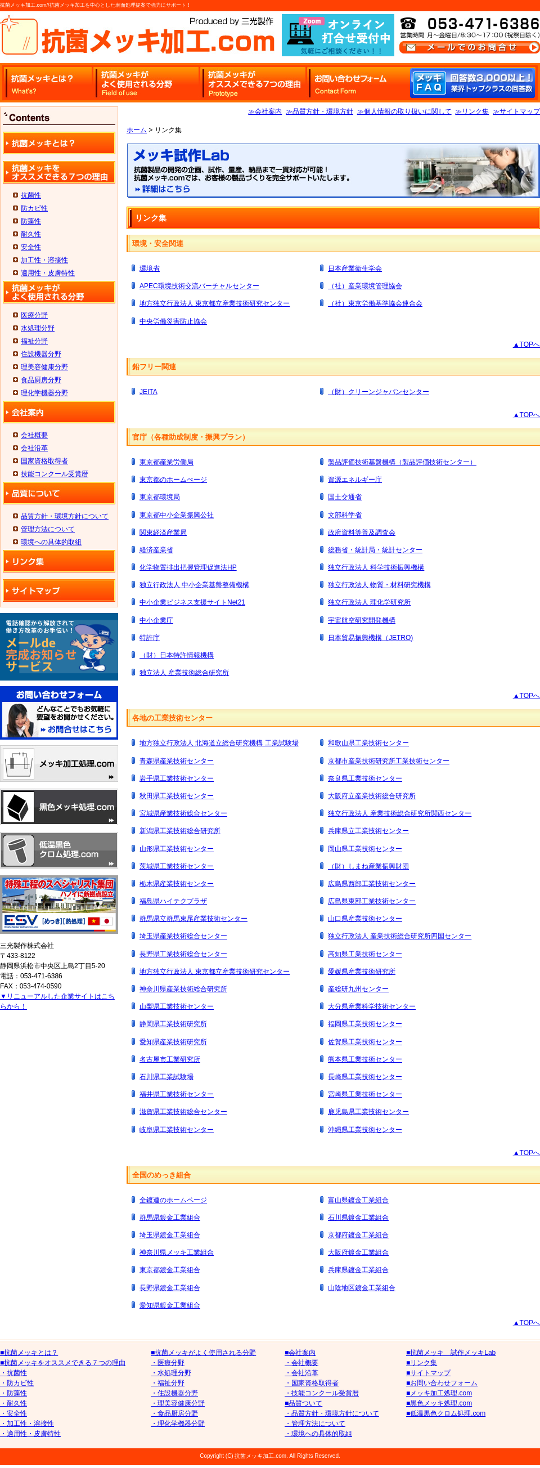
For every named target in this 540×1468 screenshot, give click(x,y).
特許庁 (150, 638)
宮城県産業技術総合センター (183, 813)
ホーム (137, 130)
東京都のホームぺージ (173, 480)
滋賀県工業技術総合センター (183, 1112)
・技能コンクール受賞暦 (322, 1393)
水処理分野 (38, 328)
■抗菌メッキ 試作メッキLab (451, 1353)
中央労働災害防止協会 (173, 321)
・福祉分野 (167, 1383)
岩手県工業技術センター (177, 778)
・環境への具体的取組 (318, 1434)
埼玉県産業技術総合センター (183, 936)
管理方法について (48, 529)
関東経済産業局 (163, 532)
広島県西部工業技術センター (372, 884)
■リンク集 (421, 1363)
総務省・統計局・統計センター (375, 550)
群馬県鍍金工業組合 (170, 1217)
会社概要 (34, 435)
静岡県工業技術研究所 (173, 1024)
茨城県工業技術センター (177, 866)
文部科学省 (345, 515)
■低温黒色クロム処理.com (445, 1413)
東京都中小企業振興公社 (177, 515)
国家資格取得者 (44, 461)
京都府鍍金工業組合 (358, 1235)
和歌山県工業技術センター (368, 743)
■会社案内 (300, 1353)
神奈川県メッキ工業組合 (177, 1252)
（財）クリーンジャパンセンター (378, 392)
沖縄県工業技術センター (365, 1130)
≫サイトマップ (516, 111)
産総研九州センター (358, 989)
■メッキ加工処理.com (439, 1393)
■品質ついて (303, 1403)
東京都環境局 (160, 497)
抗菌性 (31, 195)
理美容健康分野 (44, 367)
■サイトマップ (428, 1373)
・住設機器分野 (174, 1393)
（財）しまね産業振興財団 (368, 866)
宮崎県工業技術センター (365, 1094)
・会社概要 (301, 1363)
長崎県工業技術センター (365, 1077)
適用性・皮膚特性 (48, 273)
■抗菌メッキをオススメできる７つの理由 (62, 1363)
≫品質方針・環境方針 (319, 111)
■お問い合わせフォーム (442, 1383)
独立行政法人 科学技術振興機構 (376, 567)
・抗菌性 (13, 1373)
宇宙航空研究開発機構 (361, 620)
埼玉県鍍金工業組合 (170, 1235)
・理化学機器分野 (178, 1423)
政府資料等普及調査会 (361, 532)
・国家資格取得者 (312, 1383)
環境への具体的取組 (51, 542)
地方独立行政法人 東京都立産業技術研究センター (215, 303)
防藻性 (31, 221)
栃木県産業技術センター (177, 884)
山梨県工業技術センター (177, 1006)
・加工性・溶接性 (27, 1423)
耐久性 (31, 234)
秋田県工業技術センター (177, 796)
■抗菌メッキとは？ (29, 1353)
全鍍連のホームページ (173, 1200)
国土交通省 (345, 497)
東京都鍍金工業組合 (170, 1270)
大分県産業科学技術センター (372, 1006)
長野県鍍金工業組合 (170, 1288)
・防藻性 (13, 1393)
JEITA (149, 392)
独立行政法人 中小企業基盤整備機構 (194, 585)
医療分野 (34, 315)
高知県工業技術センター (365, 954)
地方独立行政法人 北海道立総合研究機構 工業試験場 (219, 743)
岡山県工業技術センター (365, 849)
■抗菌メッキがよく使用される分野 (203, 1353)
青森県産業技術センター (177, 761)
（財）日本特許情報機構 (177, 655)
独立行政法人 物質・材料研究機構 (379, 585)
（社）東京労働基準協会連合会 (375, 303)
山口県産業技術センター (365, 919)
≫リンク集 (472, 111)
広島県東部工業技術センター (372, 901)
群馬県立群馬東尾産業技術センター (194, 919)
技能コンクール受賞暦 (54, 474)
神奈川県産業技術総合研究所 (183, 989)
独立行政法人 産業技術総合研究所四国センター (399, 936)
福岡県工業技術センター (365, 1024)
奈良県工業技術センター (365, 778)
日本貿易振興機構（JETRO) (370, 638)
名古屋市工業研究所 (170, 1059)
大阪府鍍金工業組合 (358, 1252)
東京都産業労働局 (167, 462)
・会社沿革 (301, 1373)
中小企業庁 (156, 620)
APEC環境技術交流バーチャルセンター (199, 286)
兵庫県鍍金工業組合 (358, 1270)
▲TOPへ (526, 344)
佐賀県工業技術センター (365, 1042)
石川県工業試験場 (167, 1077)
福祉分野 (34, 341)
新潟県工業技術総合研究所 (180, 831)
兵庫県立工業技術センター (368, 831)
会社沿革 (34, 448)
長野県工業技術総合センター (183, 954)
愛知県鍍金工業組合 (170, 1305)
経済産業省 (156, 550)
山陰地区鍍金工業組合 (361, 1288)
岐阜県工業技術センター (177, 1130)
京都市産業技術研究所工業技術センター (388, 761)
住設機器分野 (41, 354)
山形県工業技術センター (177, 849)
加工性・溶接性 (44, 260)
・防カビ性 (17, 1383)
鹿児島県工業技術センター (368, 1112)
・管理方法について (315, 1423)
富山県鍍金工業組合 (358, 1200)
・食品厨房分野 (174, 1413)
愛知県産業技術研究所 (173, 1042)
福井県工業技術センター (177, 1094)
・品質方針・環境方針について (332, 1413)
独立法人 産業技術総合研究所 (184, 673)
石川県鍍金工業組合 (358, 1217)
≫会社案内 (265, 111)
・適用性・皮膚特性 (30, 1434)
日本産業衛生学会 (355, 268)
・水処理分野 (171, 1373)
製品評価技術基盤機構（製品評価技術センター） (402, 462)
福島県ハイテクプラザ (173, 901)
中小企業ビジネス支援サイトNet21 (192, 602)
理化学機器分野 (44, 393)
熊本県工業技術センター (365, 1059)
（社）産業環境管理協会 (365, 286)
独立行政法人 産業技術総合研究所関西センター (399, 813)
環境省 (150, 268)
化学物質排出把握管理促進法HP (188, 567)
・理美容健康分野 (178, 1403)
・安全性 (13, 1413)
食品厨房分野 (41, 380)
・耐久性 (13, 1403)
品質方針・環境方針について (65, 516)
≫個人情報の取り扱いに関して (404, 111)
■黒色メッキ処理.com (439, 1403)
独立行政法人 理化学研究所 (369, 602)
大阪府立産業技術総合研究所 (372, 796)
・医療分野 (167, 1363)
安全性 (31, 247)
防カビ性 (34, 208)
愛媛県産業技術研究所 (361, 971)
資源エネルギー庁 (355, 480)
